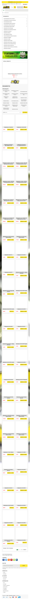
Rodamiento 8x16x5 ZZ (8, 272)
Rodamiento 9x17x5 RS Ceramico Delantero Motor (8, 237)
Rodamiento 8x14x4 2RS (21, 362)
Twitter (6, 560)
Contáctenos (5, 589)
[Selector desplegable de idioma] (25, 4)
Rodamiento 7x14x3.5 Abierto (8, 452)
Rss (9, 560)
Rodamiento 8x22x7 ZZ (8, 254)
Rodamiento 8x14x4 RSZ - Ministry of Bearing (8, 344)
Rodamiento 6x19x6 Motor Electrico (8, 470)
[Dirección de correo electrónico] (11, 565)
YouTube (11, 560)
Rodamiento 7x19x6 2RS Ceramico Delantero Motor (8, 416)
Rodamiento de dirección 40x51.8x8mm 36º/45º (8, 145)
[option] (15, 69)
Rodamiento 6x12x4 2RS (21, 540)
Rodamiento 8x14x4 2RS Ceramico (8, 362)
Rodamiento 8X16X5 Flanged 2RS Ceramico (8, 291)
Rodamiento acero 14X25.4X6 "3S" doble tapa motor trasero (21, 200)
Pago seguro (5, 588)
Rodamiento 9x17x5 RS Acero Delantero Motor (21, 237)
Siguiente (25, 549)
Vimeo (14, 560)
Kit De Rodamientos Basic (23, 91)
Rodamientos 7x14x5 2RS (8, 127)
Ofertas (4, 572)
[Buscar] (13, 7)
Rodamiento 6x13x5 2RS (21, 505)
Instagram (17, 560)
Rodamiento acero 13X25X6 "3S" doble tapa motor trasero (21, 218)
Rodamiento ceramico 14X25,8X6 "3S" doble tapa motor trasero (8, 182)
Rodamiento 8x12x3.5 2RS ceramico (8, 397)
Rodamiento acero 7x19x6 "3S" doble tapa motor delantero (8, 200)
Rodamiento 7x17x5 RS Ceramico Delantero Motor (8, 434)
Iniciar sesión (5, 577)
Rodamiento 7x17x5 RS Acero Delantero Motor (21, 434)
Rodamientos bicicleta (15, 109)
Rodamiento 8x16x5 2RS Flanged (21, 290)
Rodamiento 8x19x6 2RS (21, 254)
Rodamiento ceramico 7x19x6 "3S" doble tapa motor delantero (8, 163)
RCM (19, 595)
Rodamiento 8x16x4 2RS (8, 326)
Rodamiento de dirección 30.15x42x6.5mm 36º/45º (21, 145)
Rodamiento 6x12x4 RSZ (21, 522)
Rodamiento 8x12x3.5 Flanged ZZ (21, 379)
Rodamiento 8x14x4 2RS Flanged (21, 343)
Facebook (3, 560)
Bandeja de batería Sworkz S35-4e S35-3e (15, 73)
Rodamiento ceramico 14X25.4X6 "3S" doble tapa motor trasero (21, 163)
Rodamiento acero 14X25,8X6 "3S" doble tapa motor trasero (8, 218)
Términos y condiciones (6, 585)
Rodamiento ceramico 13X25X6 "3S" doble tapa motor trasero (21, 182)
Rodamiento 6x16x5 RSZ (21, 469)
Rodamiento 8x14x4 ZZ (21, 326)
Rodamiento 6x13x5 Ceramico (8, 505)
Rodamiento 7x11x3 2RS (21, 452)
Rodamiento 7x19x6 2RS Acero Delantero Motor (21, 416)
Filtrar (25, 112)
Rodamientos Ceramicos (24, 97)
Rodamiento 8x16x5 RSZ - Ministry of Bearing (21, 273)
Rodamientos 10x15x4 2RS (21, 127)
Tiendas (4, 592)
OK (24, 565)
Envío (4, 582)
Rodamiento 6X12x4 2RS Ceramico (8, 541)
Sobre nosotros (5, 586)
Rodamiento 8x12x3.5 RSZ (8, 379)
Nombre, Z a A (5, 112)
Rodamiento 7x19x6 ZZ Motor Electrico (21, 397)
